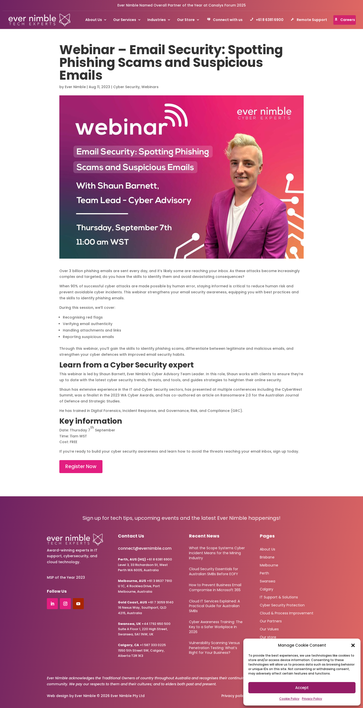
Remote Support (309, 20)
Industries (156, 20)
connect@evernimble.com (145, 548)
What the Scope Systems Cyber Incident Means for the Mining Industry (217, 552)
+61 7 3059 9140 (161, 602)
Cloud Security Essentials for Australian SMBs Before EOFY (213, 571)
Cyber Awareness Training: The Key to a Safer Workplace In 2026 (216, 626)
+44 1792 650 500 (144, 623)
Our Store (186, 20)
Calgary (266, 589)
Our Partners (271, 621)
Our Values (269, 629)
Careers (344, 20)
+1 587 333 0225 (142, 645)
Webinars (150, 86)
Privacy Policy (312, 699)
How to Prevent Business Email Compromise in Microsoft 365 (215, 587)
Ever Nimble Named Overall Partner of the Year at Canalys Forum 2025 (181, 5)
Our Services (124, 20)
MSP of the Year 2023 (66, 577)
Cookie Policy (289, 699)
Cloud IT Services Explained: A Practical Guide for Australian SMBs (214, 606)
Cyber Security (126, 86)
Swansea (267, 581)
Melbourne (269, 565)
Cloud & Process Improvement (286, 613)
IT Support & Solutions (279, 597)
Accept (302, 687)
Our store (268, 637)
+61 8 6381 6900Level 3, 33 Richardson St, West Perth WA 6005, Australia (145, 564)
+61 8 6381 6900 (266, 20)
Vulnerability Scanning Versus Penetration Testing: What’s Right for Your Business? (214, 647)
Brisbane (267, 557)
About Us (93, 20)
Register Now (80, 466)
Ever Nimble (75, 86)
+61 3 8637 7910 (159, 580)
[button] (353, 645)
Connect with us (225, 20)
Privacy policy (233, 695)
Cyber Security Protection (282, 605)
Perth (264, 573)
